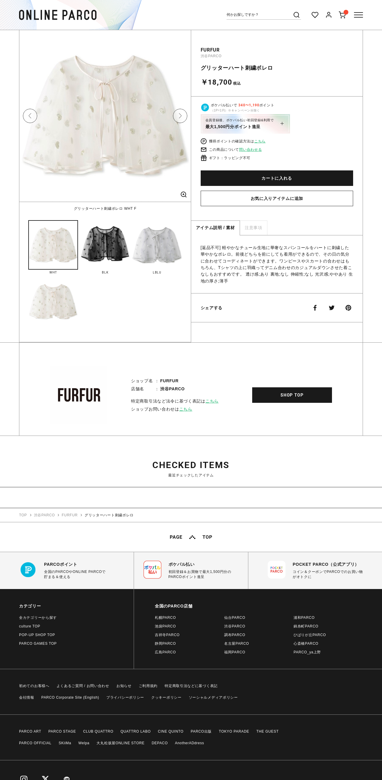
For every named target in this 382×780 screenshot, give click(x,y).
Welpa (83, 743)
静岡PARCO (165, 643)
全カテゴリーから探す (38, 618)
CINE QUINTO (170, 731)
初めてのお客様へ (34, 686)
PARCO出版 (201, 731)
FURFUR (210, 50)
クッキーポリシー (166, 697)
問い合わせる (250, 149)
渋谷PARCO (211, 56)
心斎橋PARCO (306, 643)
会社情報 (26, 697)
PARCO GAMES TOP (38, 643)
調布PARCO (234, 635)
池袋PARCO (165, 626)
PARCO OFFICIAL (35, 743)
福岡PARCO (234, 652)
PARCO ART (30, 731)
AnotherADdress (189, 743)
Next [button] (180, 116)
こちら (260, 141)
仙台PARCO (234, 618)
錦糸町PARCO (306, 626)
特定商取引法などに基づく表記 (191, 686)
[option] (105, 120)
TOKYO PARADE (234, 731)
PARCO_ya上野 (307, 652)
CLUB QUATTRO (98, 731)
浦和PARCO (304, 618)
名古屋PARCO (236, 643)
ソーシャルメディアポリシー (213, 697)
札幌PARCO (165, 618)
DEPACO (160, 743)
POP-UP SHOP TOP (37, 635)
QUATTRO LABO (136, 731)
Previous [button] (30, 116)
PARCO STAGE (62, 731)
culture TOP (29, 626)
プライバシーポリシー (125, 697)
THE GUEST (267, 731)
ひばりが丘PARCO (310, 635)
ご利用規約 (148, 686)
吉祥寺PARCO (167, 635)
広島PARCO (165, 652)
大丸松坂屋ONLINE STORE (120, 743)
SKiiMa (65, 743)
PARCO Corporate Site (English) (70, 697)
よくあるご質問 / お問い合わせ (83, 686)
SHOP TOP (292, 395)
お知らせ (124, 686)
